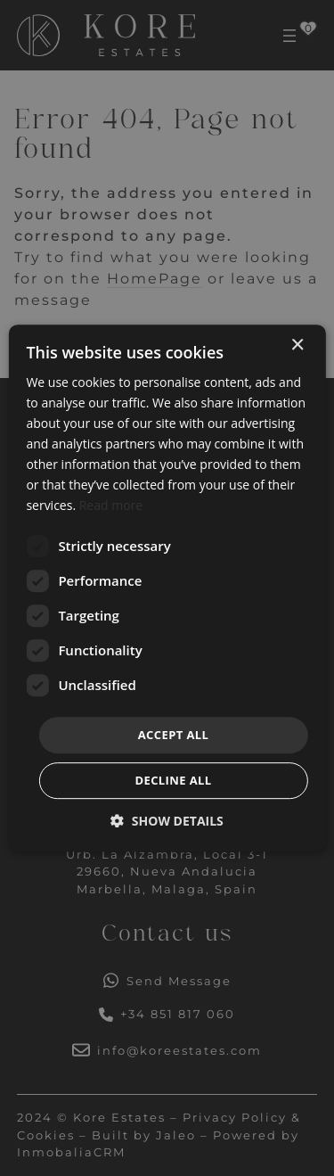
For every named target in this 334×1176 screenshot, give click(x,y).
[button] (167, 820)
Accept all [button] (173, 735)
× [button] (297, 345)
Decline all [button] (172, 780)
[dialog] (167, 588)
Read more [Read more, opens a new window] (111, 506)
